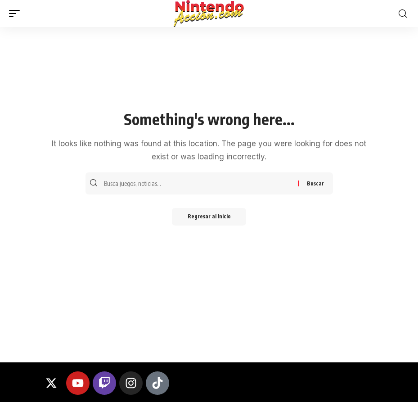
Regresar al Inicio (209, 217)
